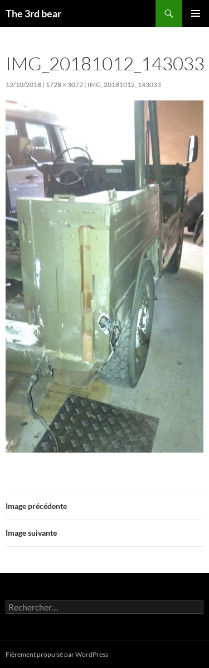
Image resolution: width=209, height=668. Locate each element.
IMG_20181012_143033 (124, 84)
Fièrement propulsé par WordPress (57, 654)
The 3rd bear (33, 13)
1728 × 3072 (64, 84)
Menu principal (195, 13)
